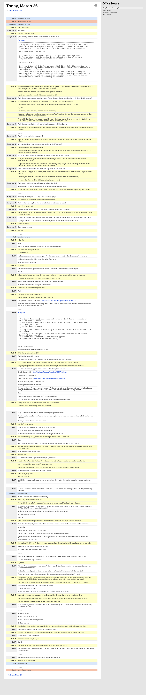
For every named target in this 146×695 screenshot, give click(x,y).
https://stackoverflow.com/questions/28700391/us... (59, 308)
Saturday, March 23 (15, 10)
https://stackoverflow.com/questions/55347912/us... (49, 385)
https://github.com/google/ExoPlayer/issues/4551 (49, 391)
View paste (21, 40)
